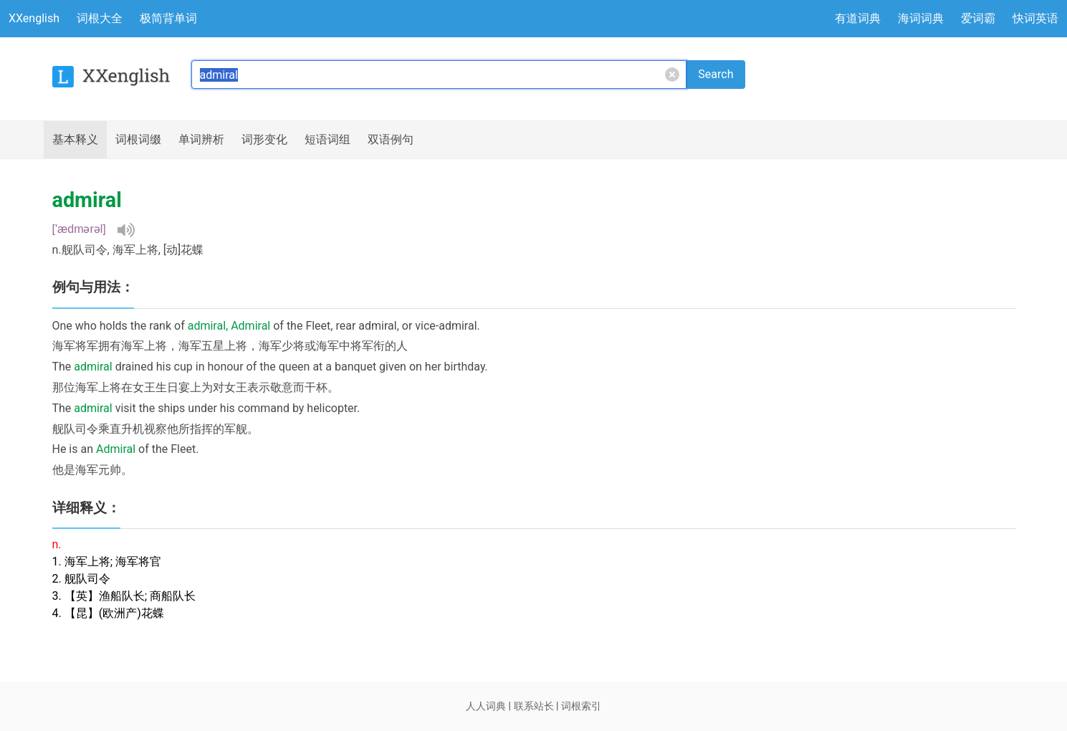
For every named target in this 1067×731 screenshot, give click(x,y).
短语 (327, 139)
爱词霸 (978, 18)
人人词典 (486, 706)
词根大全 (100, 18)
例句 (390, 139)
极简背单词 (168, 18)
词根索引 (581, 706)
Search (715, 74)
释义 (75, 139)
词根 (138, 139)
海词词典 (921, 18)
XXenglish (34, 18)
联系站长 (534, 706)
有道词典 (858, 18)
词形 (264, 139)
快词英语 (1035, 18)
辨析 (201, 139)
